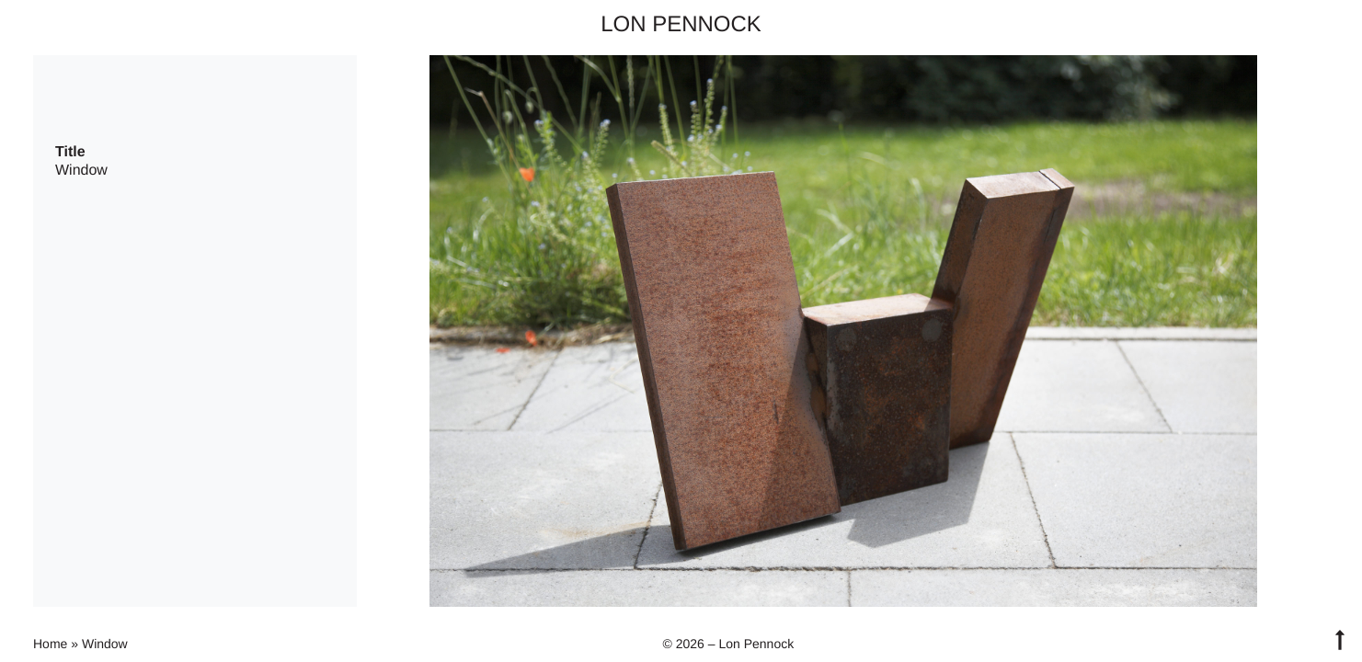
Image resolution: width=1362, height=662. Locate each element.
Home (50, 643)
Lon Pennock (681, 24)
